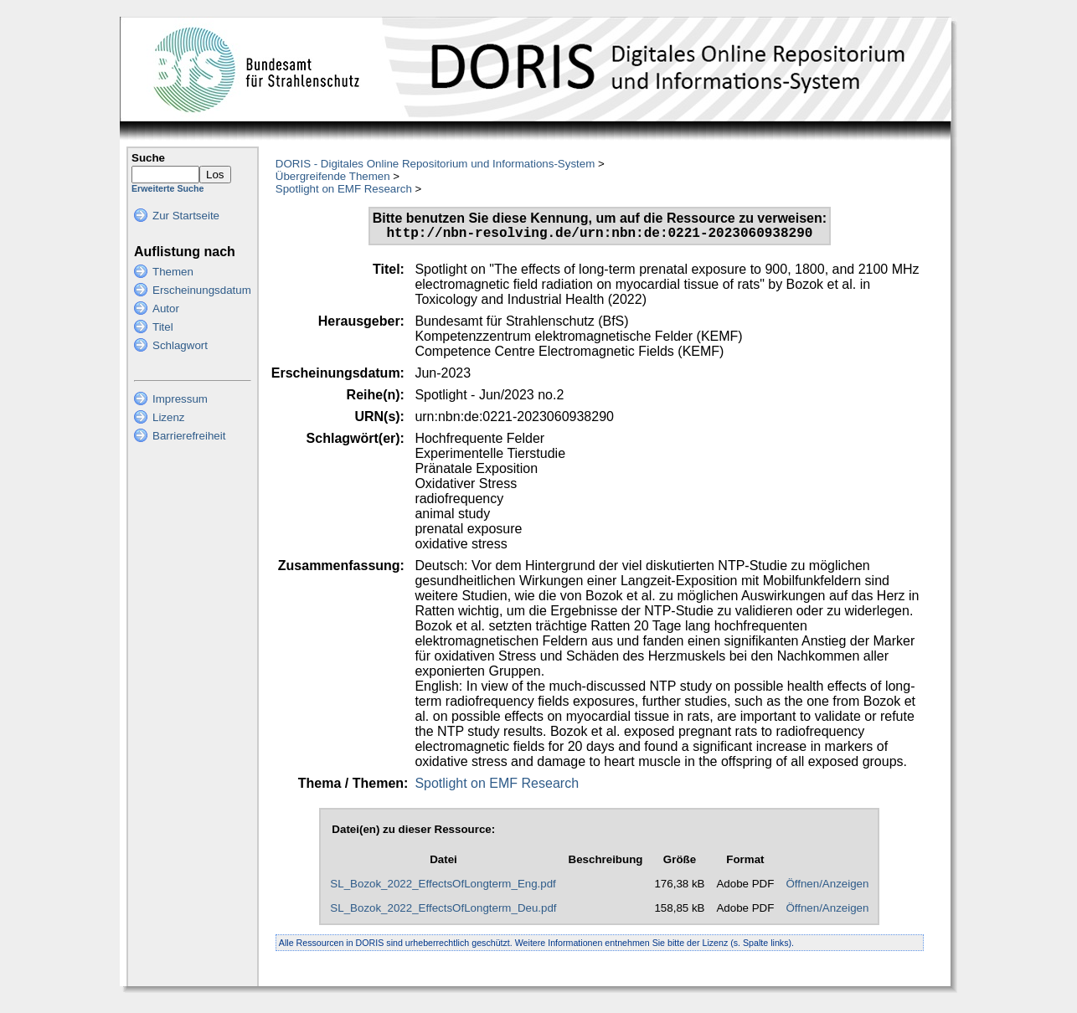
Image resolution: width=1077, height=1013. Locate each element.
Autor (165, 308)
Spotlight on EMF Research (344, 189)
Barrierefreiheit (188, 435)
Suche (148, 158)
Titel (162, 327)
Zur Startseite (185, 215)
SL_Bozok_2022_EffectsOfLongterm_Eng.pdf (442, 887)
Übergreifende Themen (333, 176)
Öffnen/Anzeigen (827, 887)
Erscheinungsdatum (201, 290)
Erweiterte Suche (167, 188)
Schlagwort (180, 345)
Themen (172, 271)
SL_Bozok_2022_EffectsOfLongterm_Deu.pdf (443, 911)
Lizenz (168, 417)
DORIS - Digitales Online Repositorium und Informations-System (435, 163)
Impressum (180, 399)
